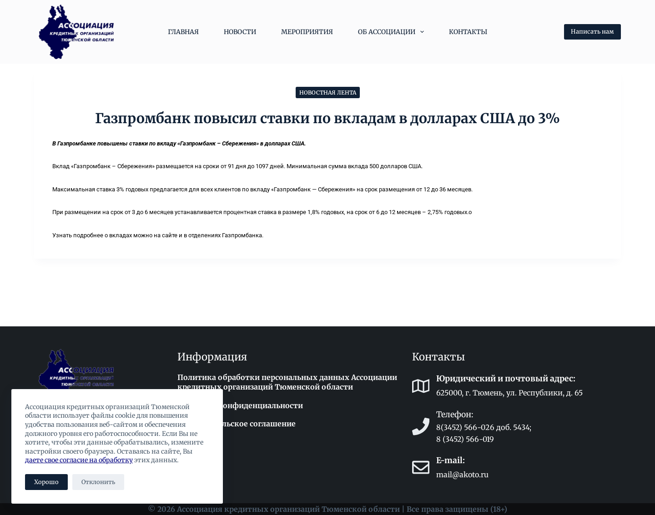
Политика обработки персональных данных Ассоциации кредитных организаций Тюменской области (287, 382)
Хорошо (46, 482)
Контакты (468, 32)
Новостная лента (327, 92)
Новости (240, 32)
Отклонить (98, 482)
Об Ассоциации (393, 31)
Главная (183, 32)
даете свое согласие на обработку (79, 460)
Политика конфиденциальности (240, 405)
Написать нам (592, 31)
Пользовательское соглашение (236, 423)
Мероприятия (307, 32)
